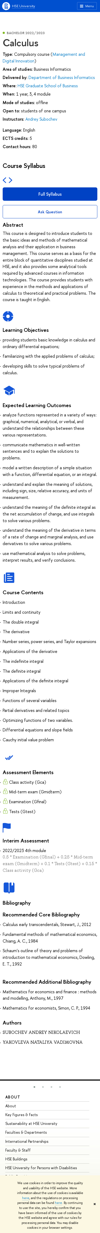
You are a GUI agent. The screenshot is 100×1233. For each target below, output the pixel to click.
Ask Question (50, 211)
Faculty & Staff (18, 1150)
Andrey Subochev (41, 119)
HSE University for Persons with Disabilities (41, 1167)
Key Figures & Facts (21, 1114)
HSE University (23, 5)
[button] (34, 1087)
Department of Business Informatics (62, 77)
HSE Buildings (16, 1158)
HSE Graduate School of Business (48, 86)
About (12, 1097)
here (25, 1198)
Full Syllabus (50, 194)
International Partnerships (26, 1141)
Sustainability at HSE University (31, 1123)
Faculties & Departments (26, 1132)
